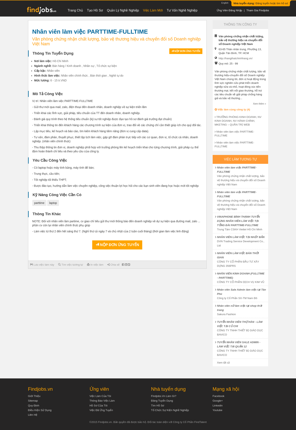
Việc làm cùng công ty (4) (232, 109)
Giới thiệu (34, 396)
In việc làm (95, 264)
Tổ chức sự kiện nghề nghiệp (170, 410)
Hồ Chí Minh (60, 61)
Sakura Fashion (226, 314)
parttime (39, 203)
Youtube (217, 410)
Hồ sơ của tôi (99, 405)
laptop (53, 203)
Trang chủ (75, 10)
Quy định (33, 405)
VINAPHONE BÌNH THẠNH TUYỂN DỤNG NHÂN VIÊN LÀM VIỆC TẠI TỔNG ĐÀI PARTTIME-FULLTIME (238, 221)
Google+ (218, 400)
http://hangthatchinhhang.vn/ (236, 58)
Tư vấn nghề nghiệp (182, 10)
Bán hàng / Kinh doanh (66, 66)
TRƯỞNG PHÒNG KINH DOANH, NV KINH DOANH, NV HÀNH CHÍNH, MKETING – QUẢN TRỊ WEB (238, 120)
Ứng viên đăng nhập (229, 10)
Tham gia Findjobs (257, 10)
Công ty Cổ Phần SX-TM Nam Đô (237, 298)
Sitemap (33, 400)
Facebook (219, 396)
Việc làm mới (153, 10)
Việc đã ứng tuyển (101, 410)
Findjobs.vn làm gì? (163, 396)
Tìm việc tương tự (70, 264)
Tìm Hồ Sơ (157, 405)
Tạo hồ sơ (95, 10)
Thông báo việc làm (102, 400)
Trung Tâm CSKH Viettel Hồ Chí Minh (239, 229)
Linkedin (218, 405)
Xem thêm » (259, 103)
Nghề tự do (116, 75)
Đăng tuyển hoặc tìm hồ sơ (260, 3)
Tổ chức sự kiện (106, 66)
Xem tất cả (223, 362)
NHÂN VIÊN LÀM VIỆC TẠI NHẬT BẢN (241, 237)
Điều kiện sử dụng (40, 410)
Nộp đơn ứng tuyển (185, 51)
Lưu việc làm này (42, 264)
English (224, 3)
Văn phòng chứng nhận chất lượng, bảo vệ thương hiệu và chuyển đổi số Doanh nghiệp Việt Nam (241, 180)
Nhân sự (88, 66)
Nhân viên (53, 70)
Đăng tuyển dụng (162, 400)
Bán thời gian (98, 75)
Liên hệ (33, 414)
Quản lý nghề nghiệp (123, 10)
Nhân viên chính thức (74, 75)
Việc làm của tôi (100, 396)
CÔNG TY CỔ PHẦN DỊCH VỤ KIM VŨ (240, 282)
